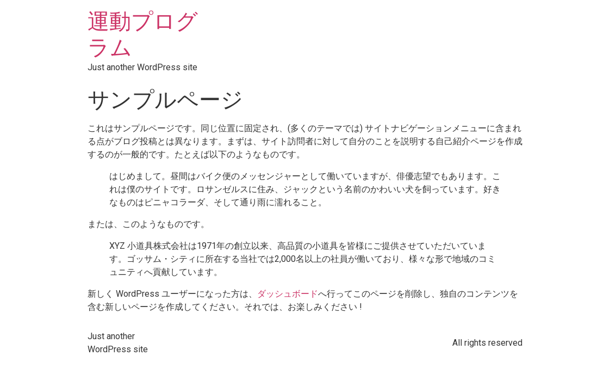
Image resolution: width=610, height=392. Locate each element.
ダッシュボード (287, 294)
